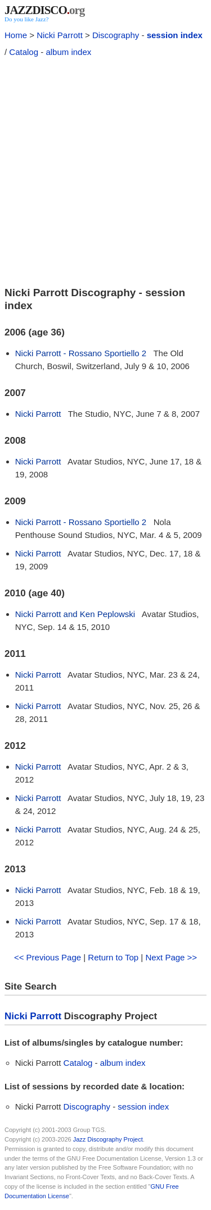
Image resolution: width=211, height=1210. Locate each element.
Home (16, 35)
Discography (115, 35)
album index (68, 52)
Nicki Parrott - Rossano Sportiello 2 (80, 353)
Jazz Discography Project (108, 1139)
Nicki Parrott (60, 35)
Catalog (23, 52)
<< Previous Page (47, 957)
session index (175, 35)
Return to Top (113, 957)
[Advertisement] (105, 170)
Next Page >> (171, 957)
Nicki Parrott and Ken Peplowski (75, 614)
